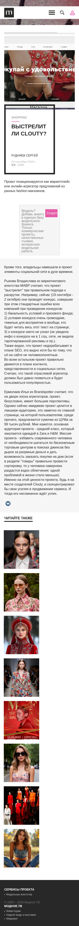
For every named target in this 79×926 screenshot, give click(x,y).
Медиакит (12, 918)
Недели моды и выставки (21, 915)
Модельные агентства (19, 894)
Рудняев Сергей (24, 155)
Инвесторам (13, 911)
